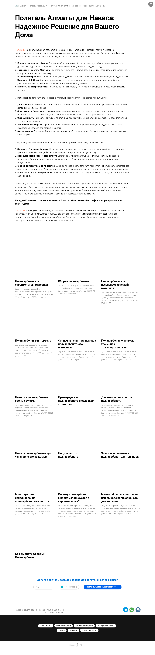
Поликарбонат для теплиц (106, 632)
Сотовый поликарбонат (63, 632)
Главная (20, 6)
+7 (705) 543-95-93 (54, 618)
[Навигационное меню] (151, 4)
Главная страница (45, 632)
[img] (138, 616)
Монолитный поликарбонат (84, 632)
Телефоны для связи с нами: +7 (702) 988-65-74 (39, 616)
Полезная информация (38, 6)
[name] (43, 593)
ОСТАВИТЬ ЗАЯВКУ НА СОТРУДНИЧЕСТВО (103, 593)
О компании (73, 636)
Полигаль (20, 50)
